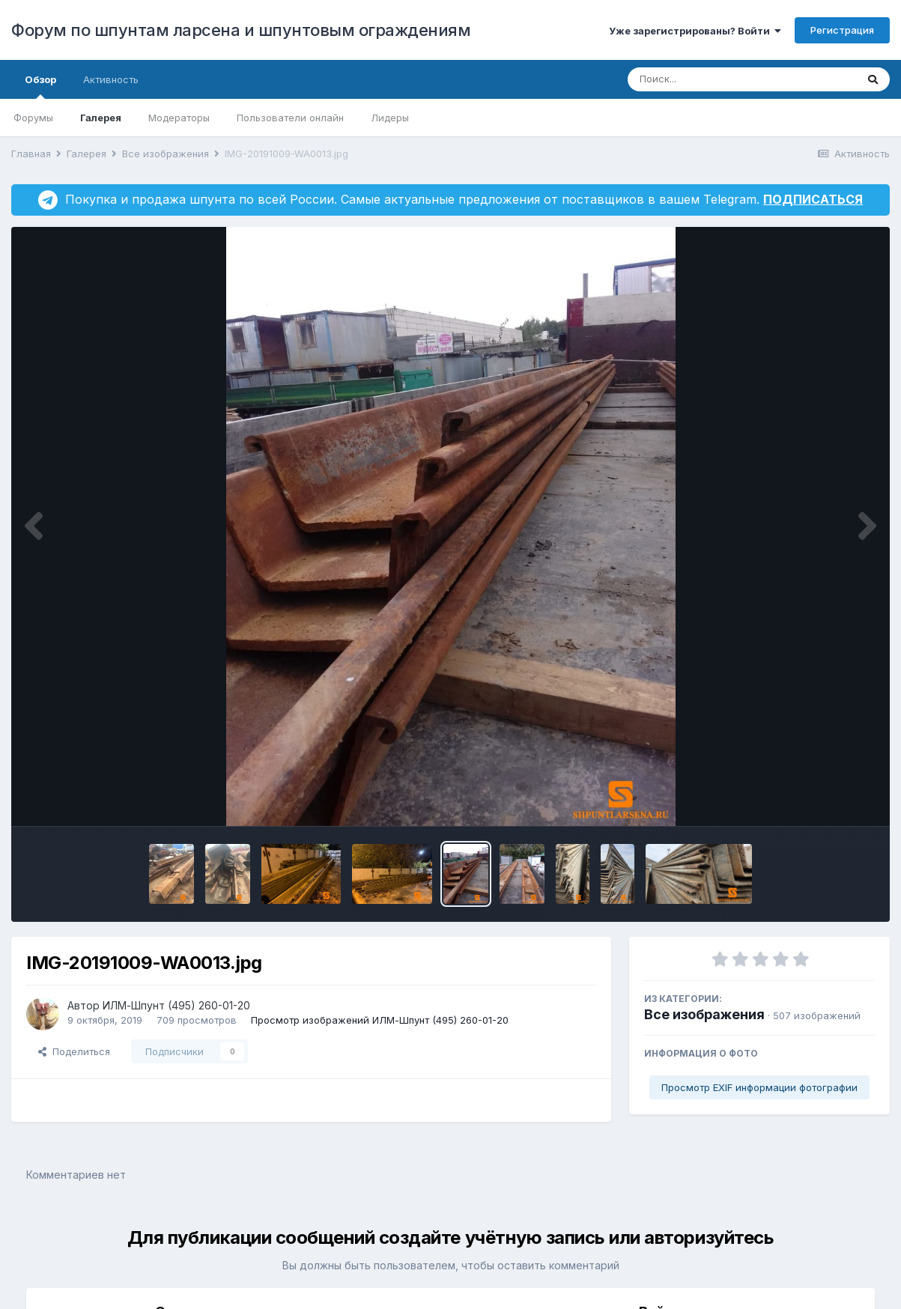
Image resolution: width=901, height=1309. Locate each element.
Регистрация (842, 30)
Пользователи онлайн (290, 118)
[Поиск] (713, 79)
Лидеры (390, 118)
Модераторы (179, 118)
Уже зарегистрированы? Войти (695, 31)
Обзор (40, 86)
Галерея (100, 118)
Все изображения (704, 1014)
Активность (111, 79)
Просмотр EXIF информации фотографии (759, 1087)
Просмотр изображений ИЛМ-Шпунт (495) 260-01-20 (380, 1020)
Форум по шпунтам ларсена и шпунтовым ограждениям (240, 30)
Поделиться (74, 1051)
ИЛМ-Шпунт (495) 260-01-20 (176, 1005)
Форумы (33, 118)
